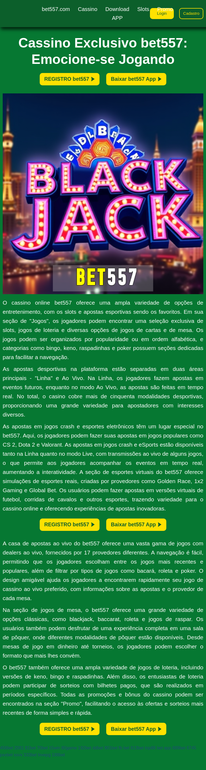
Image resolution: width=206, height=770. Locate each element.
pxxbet (6, 766)
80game (69, 759)
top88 (150, 759)
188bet (58, 766)
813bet (137, 759)
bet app (164, 759)
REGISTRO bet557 (60, 81)
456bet (6, 759)
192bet (84, 759)
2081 (19, 759)
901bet (110, 759)
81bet (30, 759)
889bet (178, 759)
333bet (30, 766)
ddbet (97, 759)
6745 (191, 759)
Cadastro (190, 14)
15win (54, 759)
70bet (42, 759)
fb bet (124, 759)
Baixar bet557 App (145, 81)
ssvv (18, 766)
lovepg (44, 766)
